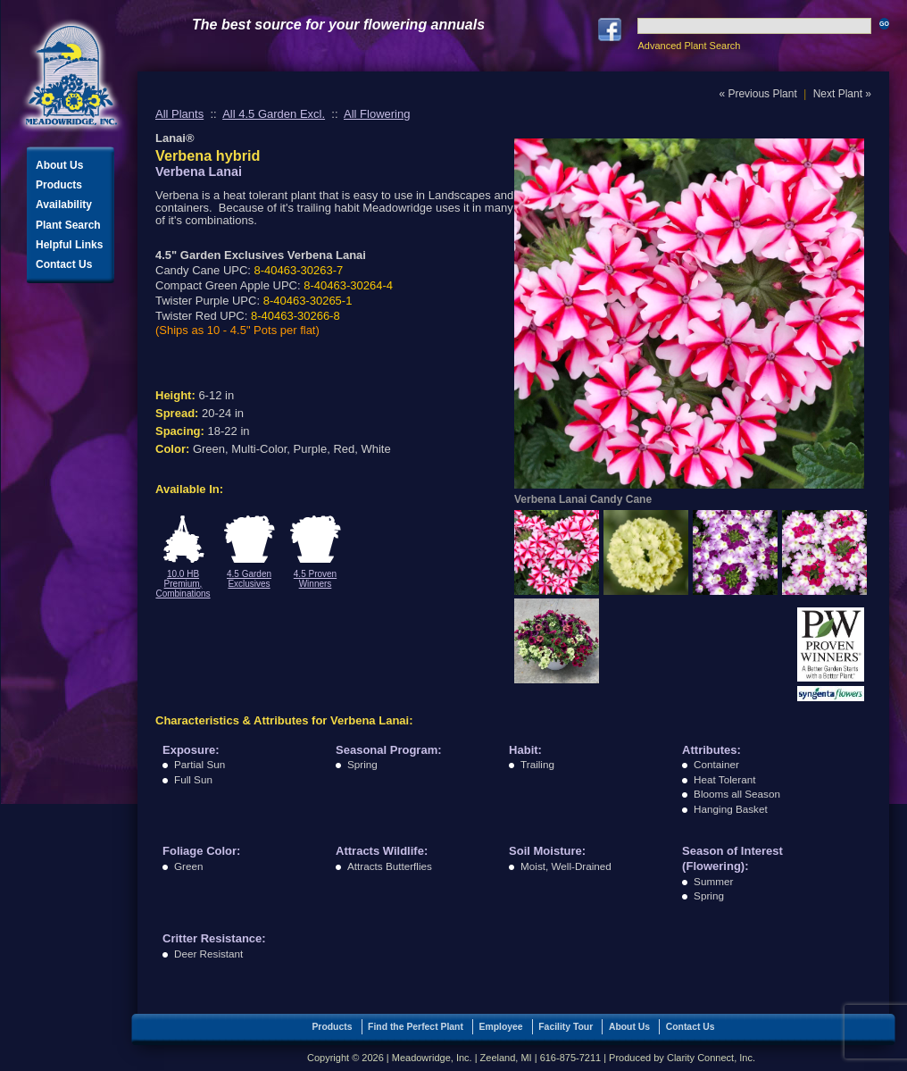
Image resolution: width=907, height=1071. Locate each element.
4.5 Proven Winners (315, 579)
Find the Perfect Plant (415, 1027)
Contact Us (64, 264)
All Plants (179, 114)
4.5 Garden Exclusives (249, 579)
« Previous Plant (757, 94)
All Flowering (377, 114)
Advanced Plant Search (688, 45)
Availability (64, 204)
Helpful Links (69, 244)
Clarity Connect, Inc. (711, 1057)
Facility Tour (565, 1027)
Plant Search (68, 225)
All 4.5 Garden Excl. (273, 114)
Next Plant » (842, 94)
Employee (501, 1027)
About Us (59, 165)
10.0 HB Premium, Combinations (182, 583)
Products (59, 185)
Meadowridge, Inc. (71, 75)
